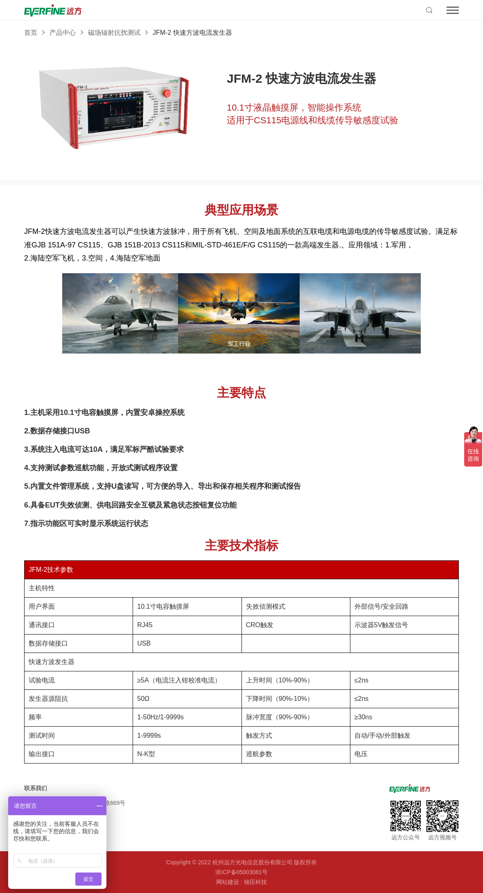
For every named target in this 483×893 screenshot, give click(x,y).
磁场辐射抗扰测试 (114, 32)
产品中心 (63, 32)
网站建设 (227, 882)
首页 (30, 32)
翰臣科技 (255, 882)
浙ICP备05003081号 (241, 872)
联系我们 (35, 788)
